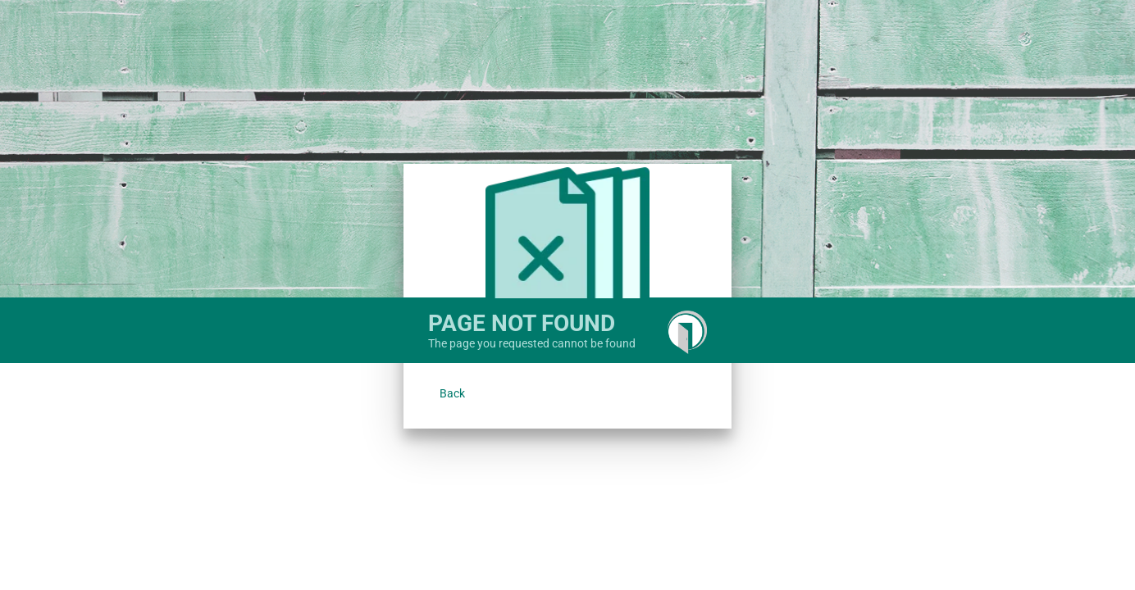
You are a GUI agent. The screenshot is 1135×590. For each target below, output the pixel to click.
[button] (452, 393)
